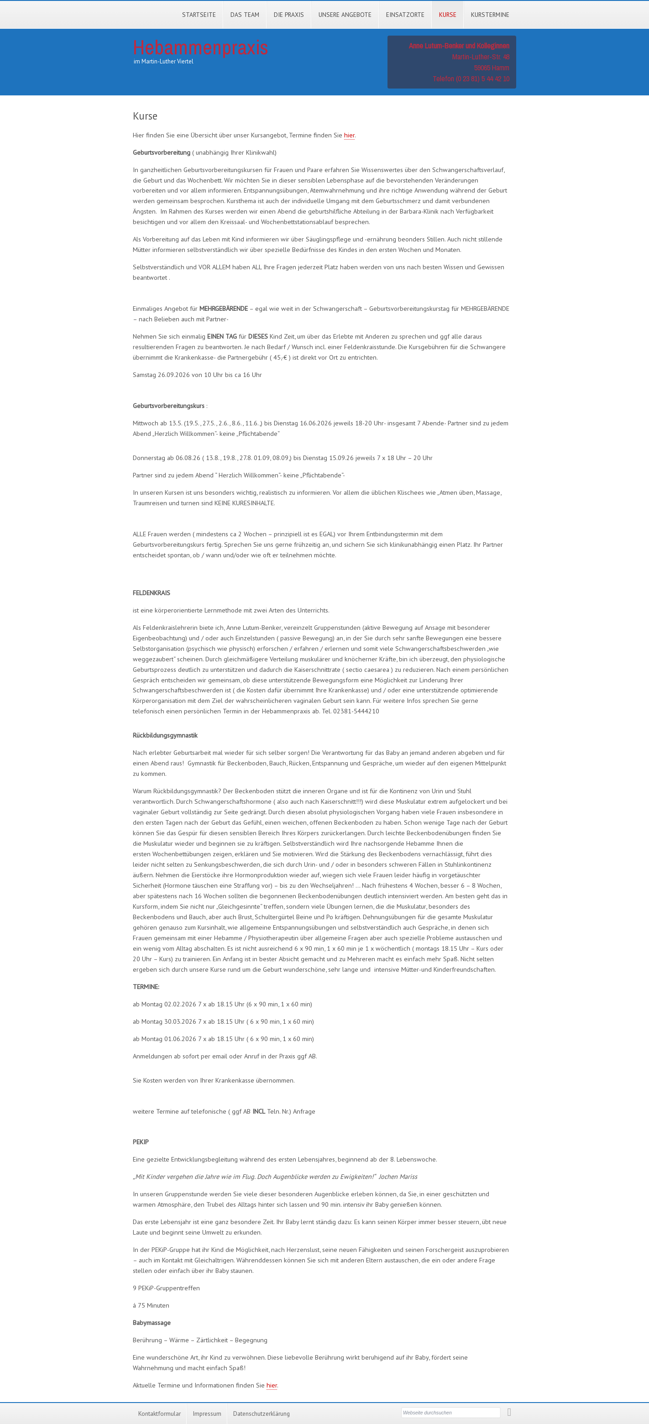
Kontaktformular (159, 1413)
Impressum (207, 1413)
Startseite (199, 14)
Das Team (244, 14)
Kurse (447, 14)
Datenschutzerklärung (261, 1413)
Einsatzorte (405, 14)
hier (349, 135)
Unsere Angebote (345, 14)
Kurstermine (490, 14)
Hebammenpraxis (200, 47)
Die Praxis (289, 14)
